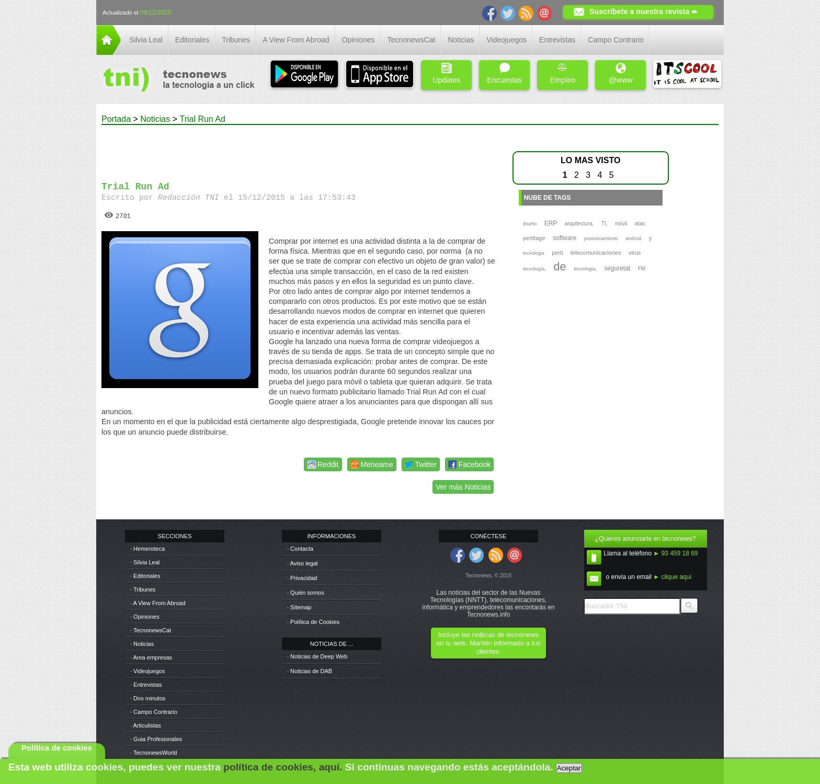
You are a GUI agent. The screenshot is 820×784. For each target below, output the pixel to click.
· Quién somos (305, 592)
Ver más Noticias (463, 487)
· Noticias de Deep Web (317, 656)
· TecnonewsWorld (153, 752)
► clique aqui (672, 577)
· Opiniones (145, 616)
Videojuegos (506, 40)
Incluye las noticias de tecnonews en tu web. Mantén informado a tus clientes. (488, 643)
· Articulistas (145, 725)
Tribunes (236, 40)
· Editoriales (145, 576)
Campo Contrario (616, 40)
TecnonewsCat (412, 40)
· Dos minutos (147, 698)
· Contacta (300, 549)
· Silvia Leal (145, 562)
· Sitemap (299, 607)
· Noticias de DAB (309, 671)
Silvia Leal (146, 40)
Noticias (461, 40)
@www (621, 73)
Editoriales (192, 40)
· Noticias (142, 644)
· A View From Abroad (158, 603)
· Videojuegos (147, 671)
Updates (446, 73)
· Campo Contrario (153, 712)
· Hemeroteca (147, 549)
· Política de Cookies (313, 622)
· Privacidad (302, 578)
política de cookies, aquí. (282, 767)
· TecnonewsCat (150, 630)
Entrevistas (557, 40)
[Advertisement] (299, 148)
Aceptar (569, 768)
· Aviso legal (302, 563)
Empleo (562, 73)
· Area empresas (151, 657)
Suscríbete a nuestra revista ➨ (643, 11)
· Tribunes (142, 589)
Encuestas (504, 73)
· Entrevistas (146, 684)
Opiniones (358, 40)
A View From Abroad (296, 40)
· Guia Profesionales (156, 739)
